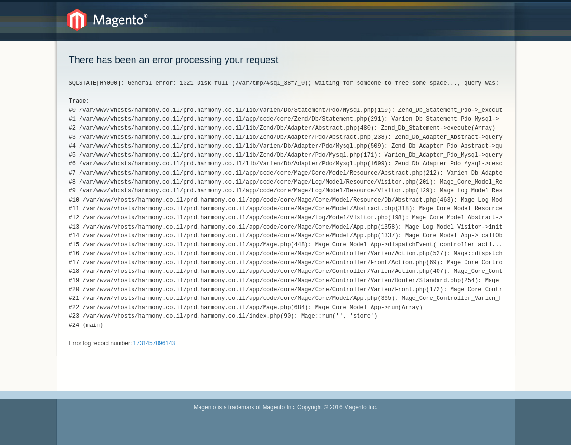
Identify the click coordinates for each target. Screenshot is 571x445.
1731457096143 (154, 343)
